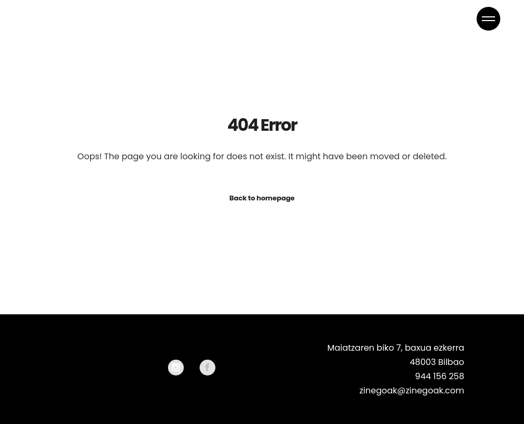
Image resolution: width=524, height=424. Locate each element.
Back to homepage (261, 198)
